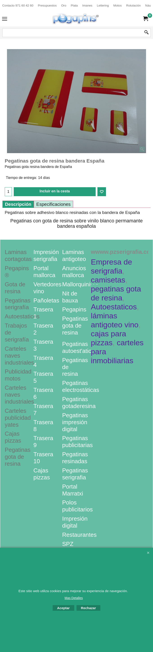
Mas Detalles (74, 598)
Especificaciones (53, 204)
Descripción (18, 204)
